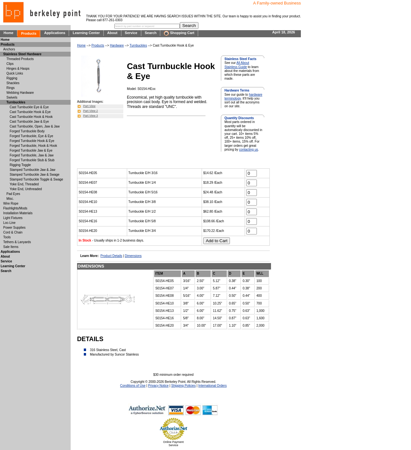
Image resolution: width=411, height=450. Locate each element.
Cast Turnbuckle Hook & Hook (31, 117)
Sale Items (10, 247)
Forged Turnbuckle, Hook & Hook (33, 145)
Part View (89, 106)
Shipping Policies (183, 385)
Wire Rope (10, 203)
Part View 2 (90, 110)
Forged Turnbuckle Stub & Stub (32, 160)
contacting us (248, 149)
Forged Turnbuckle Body (27, 131)
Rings (10, 88)
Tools (7, 237)
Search (151, 33)
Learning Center (86, 33)
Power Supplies (14, 227)
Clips (9, 64)
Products (29, 33)
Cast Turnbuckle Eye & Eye (29, 107)
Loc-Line (9, 223)
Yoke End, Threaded (24, 184)
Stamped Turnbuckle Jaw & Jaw (32, 170)
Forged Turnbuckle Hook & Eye (32, 141)
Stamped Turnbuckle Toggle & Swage (36, 179)
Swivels (11, 97)
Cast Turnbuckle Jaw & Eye (29, 121)
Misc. (10, 198)
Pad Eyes (13, 194)
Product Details (111, 256)
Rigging (11, 78)
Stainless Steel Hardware (22, 54)
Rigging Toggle (20, 165)
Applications (54, 33)
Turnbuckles (138, 45)
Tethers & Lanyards (17, 242)
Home (8, 33)
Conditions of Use (132, 385)
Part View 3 (90, 115)
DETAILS (90, 338)
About (112, 33)
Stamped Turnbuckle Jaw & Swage (34, 174)
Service (131, 33)
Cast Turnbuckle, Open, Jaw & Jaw (35, 126)
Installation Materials (17, 213)
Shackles (13, 83)
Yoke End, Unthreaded (26, 189)
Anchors (9, 49)
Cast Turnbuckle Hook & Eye (30, 112)
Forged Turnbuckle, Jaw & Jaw (32, 155)
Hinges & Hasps (18, 68)
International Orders (212, 385)
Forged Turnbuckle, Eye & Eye (31, 136)
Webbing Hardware (20, 92)
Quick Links (14, 73)
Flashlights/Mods (15, 208)
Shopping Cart (179, 33)
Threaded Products (20, 59)
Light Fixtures (12, 218)
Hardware (117, 45)
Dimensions (133, 256)
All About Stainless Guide (236, 64)
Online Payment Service (173, 443)
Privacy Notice (158, 385)
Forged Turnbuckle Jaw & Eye (31, 150)
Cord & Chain (12, 232)
